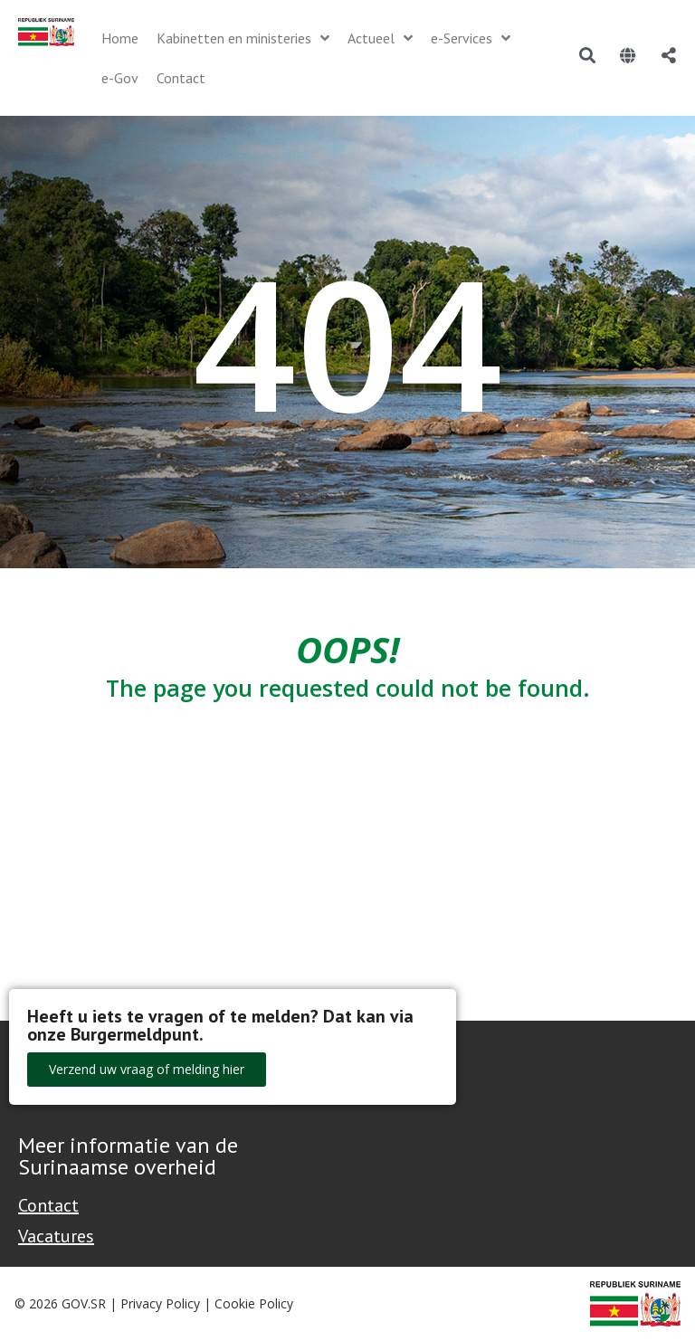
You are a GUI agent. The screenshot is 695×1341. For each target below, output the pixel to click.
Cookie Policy (253, 1303)
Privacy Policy (160, 1303)
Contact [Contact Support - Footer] (48, 1205)
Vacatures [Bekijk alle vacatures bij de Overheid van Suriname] (56, 1236)
